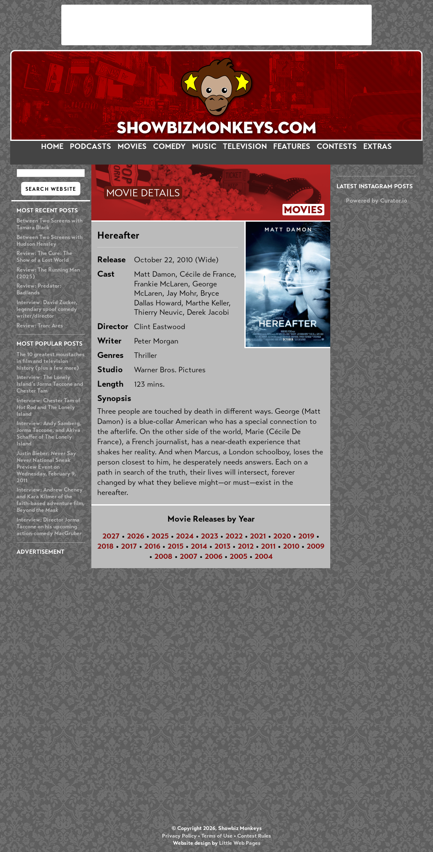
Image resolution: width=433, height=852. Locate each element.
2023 (209, 536)
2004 (264, 556)
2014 (199, 546)
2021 (258, 536)
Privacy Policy (179, 836)
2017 (129, 546)
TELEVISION (245, 146)
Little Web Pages (239, 843)
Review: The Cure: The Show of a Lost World (44, 257)
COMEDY (169, 146)
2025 (160, 536)
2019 (306, 536)
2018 (105, 546)
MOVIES (132, 146)
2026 (135, 536)
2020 (282, 536)
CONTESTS (337, 146)
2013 (222, 546)
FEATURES (291, 146)
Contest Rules (254, 836)
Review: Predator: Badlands (38, 289)
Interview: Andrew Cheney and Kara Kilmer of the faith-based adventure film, (50, 500)
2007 (188, 556)
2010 (291, 546)
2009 (315, 546)
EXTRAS (377, 146)
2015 (175, 546)
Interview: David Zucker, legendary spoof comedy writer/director (46, 309)
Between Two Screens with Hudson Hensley (49, 240)
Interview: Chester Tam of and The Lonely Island (48, 407)
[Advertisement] (216, 25)
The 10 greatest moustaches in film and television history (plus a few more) (50, 361)
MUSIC (204, 146)
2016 (152, 546)
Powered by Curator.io (376, 200)
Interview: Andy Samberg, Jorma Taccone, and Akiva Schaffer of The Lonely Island (48, 433)
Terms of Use (217, 836)
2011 (268, 546)
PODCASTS (90, 146)
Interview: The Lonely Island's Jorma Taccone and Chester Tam (49, 384)
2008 (163, 556)
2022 (234, 536)
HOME (52, 146)
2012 (246, 546)
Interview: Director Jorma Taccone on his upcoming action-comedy (49, 527)
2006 (213, 556)
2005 (238, 556)
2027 (111, 536)
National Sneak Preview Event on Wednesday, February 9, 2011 (46, 467)
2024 (185, 536)
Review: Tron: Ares (39, 325)
